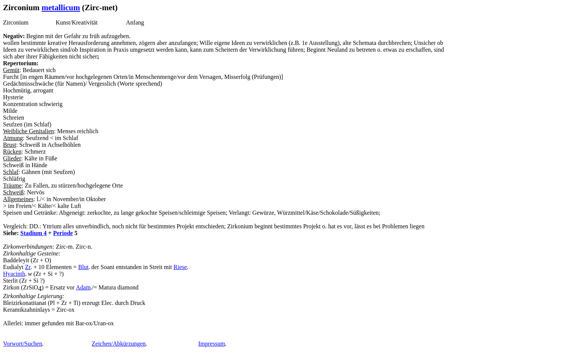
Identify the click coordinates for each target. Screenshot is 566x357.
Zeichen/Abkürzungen (119, 343)
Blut (83, 267)
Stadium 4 (33, 233)
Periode (63, 233)
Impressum (211, 343)
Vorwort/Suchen (22, 343)
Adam (83, 287)
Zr (28, 267)
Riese (180, 267)
